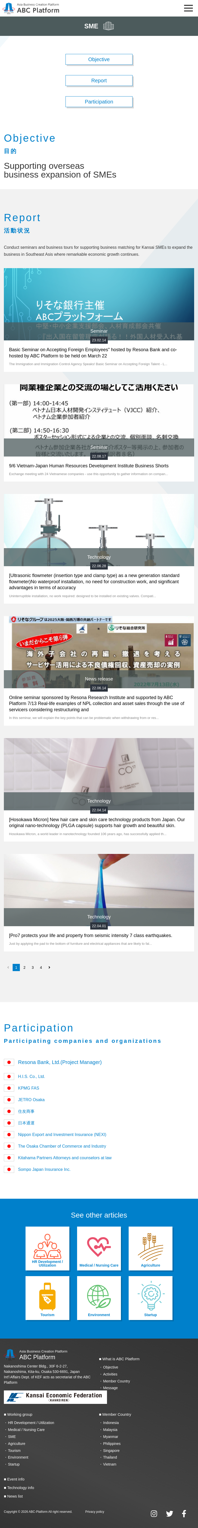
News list (15, 1496)
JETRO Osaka (26, 1100)
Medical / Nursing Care (26, 1430)
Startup (14, 1464)
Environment (18, 1457)
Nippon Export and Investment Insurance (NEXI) (57, 1134)
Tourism (14, 1451)
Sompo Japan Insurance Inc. (37, 1169)
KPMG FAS (21, 1088)
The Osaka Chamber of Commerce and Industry (55, 1146)
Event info (15, 1479)
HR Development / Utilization (31, 1423)
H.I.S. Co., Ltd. (24, 1076)
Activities (110, 1374)
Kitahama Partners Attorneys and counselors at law (58, 1158)
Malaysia (110, 1430)
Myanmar (110, 1437)
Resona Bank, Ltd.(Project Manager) (53, 1062)
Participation (99, 102)
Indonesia (111, 1423)
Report (99, 80)
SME (12, 1437)
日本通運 (19, 1123)
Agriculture (16, 1444)
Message (110, 1388)
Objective (99, 59)
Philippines (112, 1444)
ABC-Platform (38, 1512)
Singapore (111, 1451)
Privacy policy (94, 1512)
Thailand (110, 1457)
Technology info (20, 1487)
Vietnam (109, 1464)
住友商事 (19, 1111)
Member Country (116, 1381)
